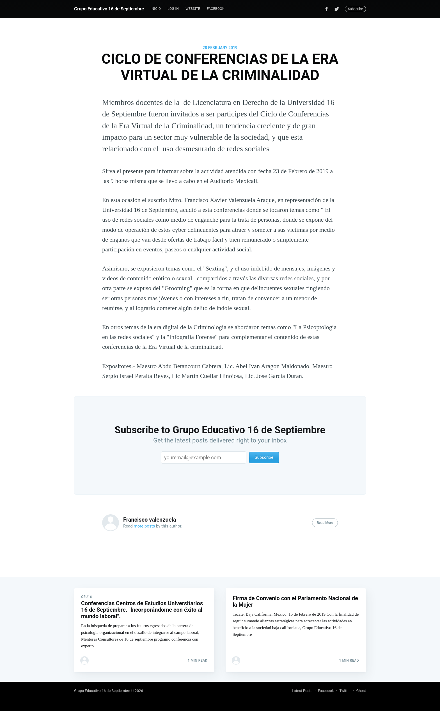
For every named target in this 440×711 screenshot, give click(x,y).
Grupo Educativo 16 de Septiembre (109, 9)
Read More (325, 523)
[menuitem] (155, 8)
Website (192, 9)
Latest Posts (302, 691)
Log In (173, 9)
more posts (144, 526)
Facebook (215, 9)
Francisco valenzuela (149, 519)
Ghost (361, 691)
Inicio (156, 9)
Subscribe (355, 9)
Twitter (344, 691)
